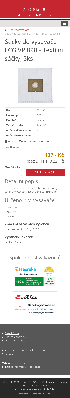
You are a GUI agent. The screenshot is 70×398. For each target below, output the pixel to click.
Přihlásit (24, 14)
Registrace (44, 14)
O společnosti (12, 333)
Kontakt (9, 353)
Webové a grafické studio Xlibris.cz (41, 389)
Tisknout (11, 141)
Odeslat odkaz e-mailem (34, 141)
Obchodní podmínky (15, 337)
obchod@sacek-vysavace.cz (25, 366)
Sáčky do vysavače (19, 30)
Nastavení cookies (57, 382)
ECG (33, 30)
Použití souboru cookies (36, 385)
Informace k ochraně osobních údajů (25, 350)
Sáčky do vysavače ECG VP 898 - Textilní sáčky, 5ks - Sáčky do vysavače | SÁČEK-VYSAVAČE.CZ (35, 2)
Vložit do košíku (45, 172)
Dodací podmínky (14, 340)
